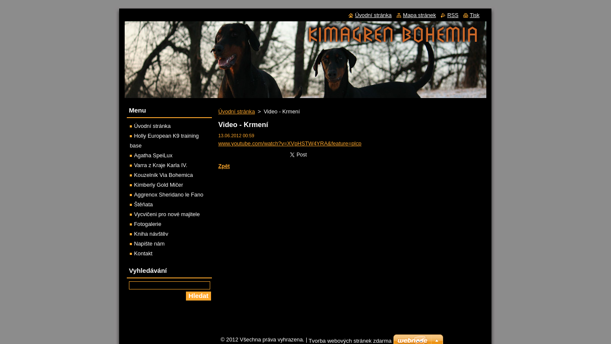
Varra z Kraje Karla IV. (160, 165)
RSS (452, 15)
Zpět (224, 166)
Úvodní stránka (236, 111)
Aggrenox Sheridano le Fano (168, 194)
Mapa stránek (419, 15)
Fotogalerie (147, 224)
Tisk (475, 15)
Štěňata (143, 204)
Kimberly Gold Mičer (158, 185)
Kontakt (143, 253)
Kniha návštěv (151, 234)
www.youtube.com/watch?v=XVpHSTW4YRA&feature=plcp (289, 143)
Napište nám (149, 243)
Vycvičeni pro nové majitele (167, 214)
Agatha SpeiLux (153, 155)
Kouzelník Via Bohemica (163, 175)
